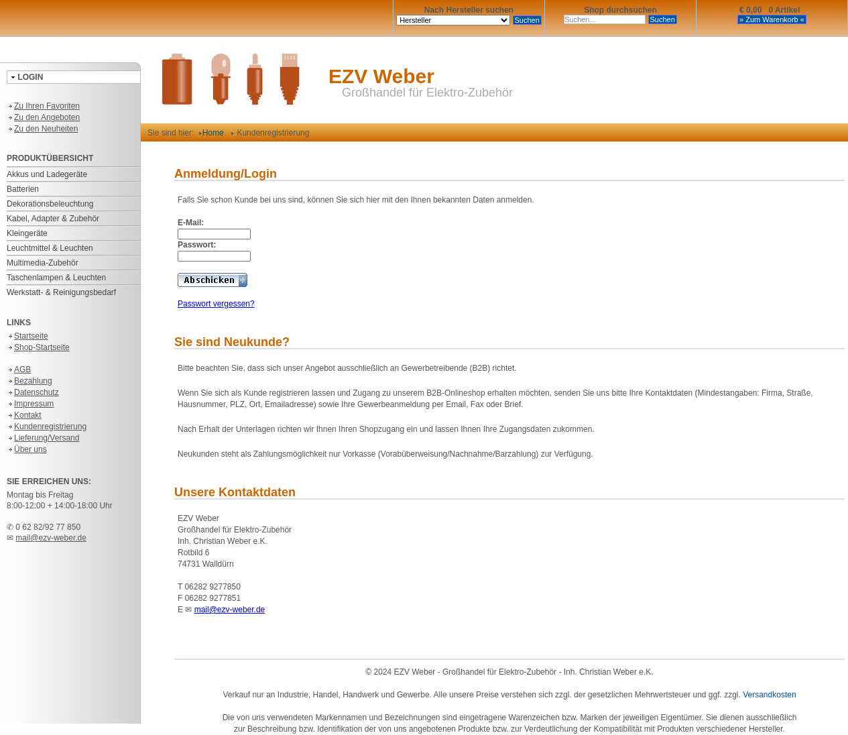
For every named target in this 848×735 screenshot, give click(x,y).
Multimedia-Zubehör (42, 263)
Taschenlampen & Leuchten (56, 277)
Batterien (23, 189)
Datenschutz (33, 392)
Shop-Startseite (38, 347)
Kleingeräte (27, 233)
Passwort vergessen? (216, 303)
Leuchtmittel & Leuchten (50, 248)
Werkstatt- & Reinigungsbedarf (61, 292)
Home (211, 132)
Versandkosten (769, 694)
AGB (19, 369)
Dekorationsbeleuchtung (50, 204)
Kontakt (24, 415)
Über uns (27, 449)
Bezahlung (29, 381)
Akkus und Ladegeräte (47, 174)
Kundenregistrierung (46, 426)
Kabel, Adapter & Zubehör (53, 218)
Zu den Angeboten (43, 117)
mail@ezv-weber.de (50, 538)
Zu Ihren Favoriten (43, 106)
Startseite (27, 336)
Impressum (30, 403)
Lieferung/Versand (43, 438)
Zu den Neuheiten (42, 128)
